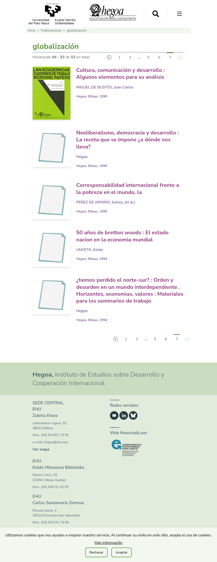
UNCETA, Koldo (89, 249)
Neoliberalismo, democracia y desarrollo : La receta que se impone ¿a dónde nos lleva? (129, 139)
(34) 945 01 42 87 (55, 493)
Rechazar (96, 552)
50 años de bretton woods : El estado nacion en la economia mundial (125, 235)
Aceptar (121, 552)
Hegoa (81, 156)
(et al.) (129, 201)
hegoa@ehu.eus (56, 448)
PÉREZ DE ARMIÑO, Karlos (99, 201)
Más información (108, 542)
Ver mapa (41, 455)
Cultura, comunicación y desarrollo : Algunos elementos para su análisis (123, 73)
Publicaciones (51, 30)
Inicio (32, 30)
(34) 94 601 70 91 (55, 441)
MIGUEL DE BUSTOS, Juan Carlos (104, 87)
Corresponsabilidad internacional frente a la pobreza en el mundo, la (128, 188)
